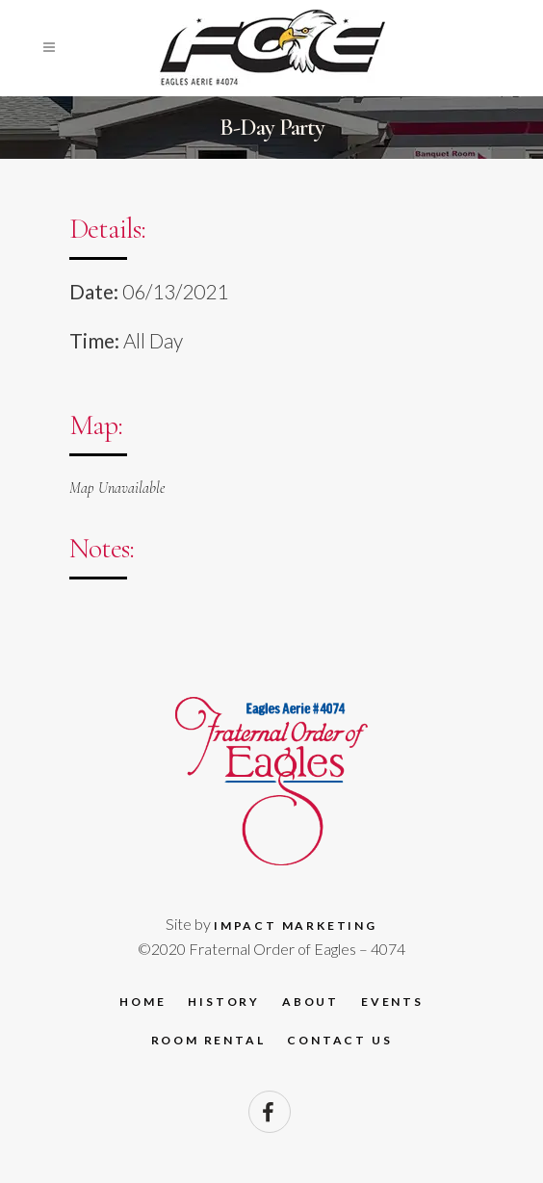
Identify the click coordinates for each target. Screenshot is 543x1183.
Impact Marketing (295, 925)
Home (142, 1001)
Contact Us (339, 1040)
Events (392, 1001)
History (224, 1001)
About (310, 1001)
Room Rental (208, 1040)
